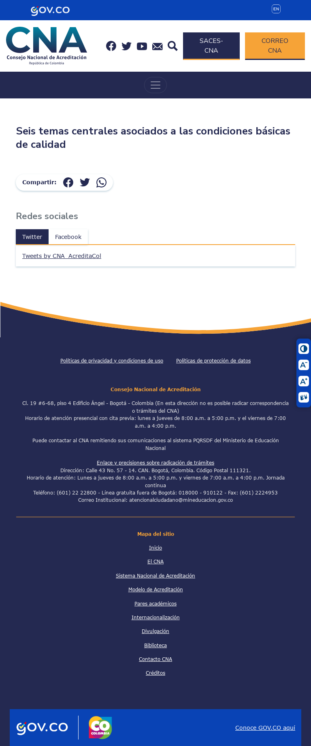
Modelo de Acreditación (155, 589)
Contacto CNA (155, 659)
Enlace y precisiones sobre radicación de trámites (155, 462)
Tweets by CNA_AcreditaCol (61, 255)
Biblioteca (155, 645)
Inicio (155, 547)
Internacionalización (156, 617)
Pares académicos (155, 603)
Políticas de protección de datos (213, 360)
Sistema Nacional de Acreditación (155, 575)
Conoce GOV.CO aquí (265, 727)
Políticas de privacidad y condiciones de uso (111, 360)
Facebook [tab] (68, 236)
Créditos (155, 673)
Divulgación (155, 631)
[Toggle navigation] (155, 85)
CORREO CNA (275, 45)
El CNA (155, 561)
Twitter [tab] (32, 236)
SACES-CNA (211, 45)
